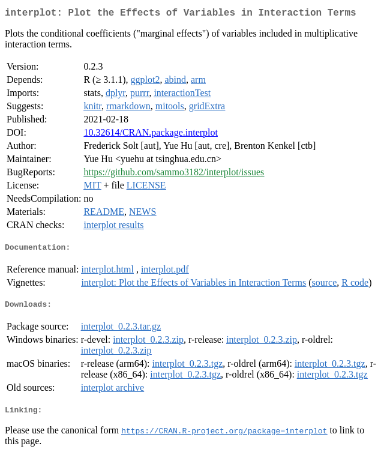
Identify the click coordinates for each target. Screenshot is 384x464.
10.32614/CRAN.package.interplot (150, 135)
